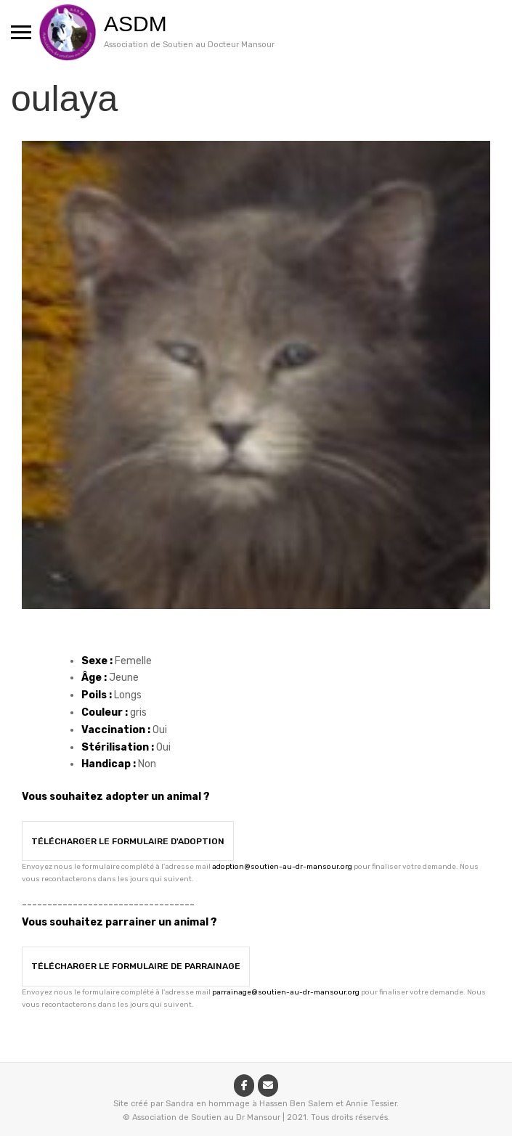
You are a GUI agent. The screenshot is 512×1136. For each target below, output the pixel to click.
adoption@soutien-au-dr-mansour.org (282, 866)
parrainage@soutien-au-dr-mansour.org (285, 992)
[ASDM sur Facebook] (244, 1085)
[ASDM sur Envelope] (268, 1085)
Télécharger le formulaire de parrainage (135, 966)
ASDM (135, 24)
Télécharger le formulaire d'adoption (127, 841)
